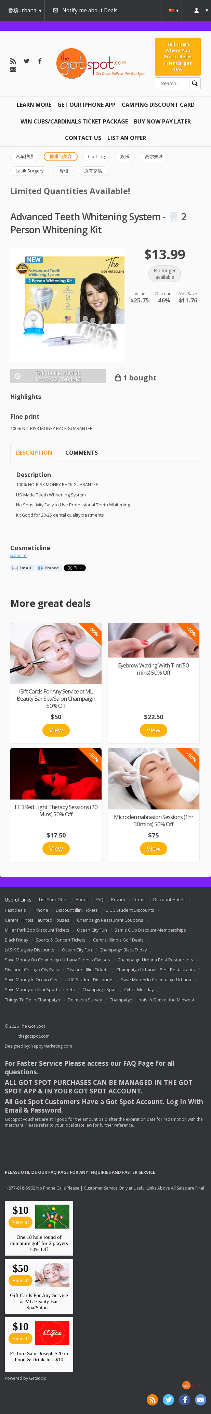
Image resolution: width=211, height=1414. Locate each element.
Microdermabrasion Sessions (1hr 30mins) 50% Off (153, 820)
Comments (81, 452)
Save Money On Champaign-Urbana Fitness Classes (57, 960)
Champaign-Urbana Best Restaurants (155, 960)
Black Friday (16, 940)
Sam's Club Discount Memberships (150, 930)
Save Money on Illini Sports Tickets (40, 990)
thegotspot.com (34, 1036)
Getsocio (38, 1378)
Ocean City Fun (92, 930)
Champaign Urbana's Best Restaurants (155, 970)
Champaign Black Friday (123, 950)
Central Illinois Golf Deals (118, 940)
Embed (52, 567)
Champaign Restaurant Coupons (110, 920)
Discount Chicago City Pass (32, 970)
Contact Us (83, 138)
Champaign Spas (99, 990)
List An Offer (126, 138)
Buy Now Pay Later (162, 121)
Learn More (34, 104)
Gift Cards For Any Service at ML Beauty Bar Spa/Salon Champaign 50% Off (56, 698)
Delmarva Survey (85, 1000)
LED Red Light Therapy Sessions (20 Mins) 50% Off (56, 810)
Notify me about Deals (90, 10)
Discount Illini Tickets (77, 910)
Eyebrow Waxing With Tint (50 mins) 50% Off (153, 668)
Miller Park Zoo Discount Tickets (37, 930)
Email (25, 567)
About (82, 900)
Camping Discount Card (158, 104)
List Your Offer (53, 900)
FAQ (99, 900)
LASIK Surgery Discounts (29, 950)
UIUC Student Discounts (129, 910)
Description (34, 452)
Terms (139, 900)
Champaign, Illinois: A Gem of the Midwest (151, 1000)
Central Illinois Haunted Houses (37, 920)
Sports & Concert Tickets (60, 940)
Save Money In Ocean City (31, 980)
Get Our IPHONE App (86, 104)
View (56, 730)
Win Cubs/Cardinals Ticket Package (74, 121)
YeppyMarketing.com (51, 1046)
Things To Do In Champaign (32, 1000)
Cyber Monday (139, 990)
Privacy (118, 900)
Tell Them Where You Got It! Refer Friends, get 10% (177, 56)
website (18, 555)
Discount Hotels (169, 900)
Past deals (15, 910)
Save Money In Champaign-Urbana (156, 980)
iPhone (41, 910)
